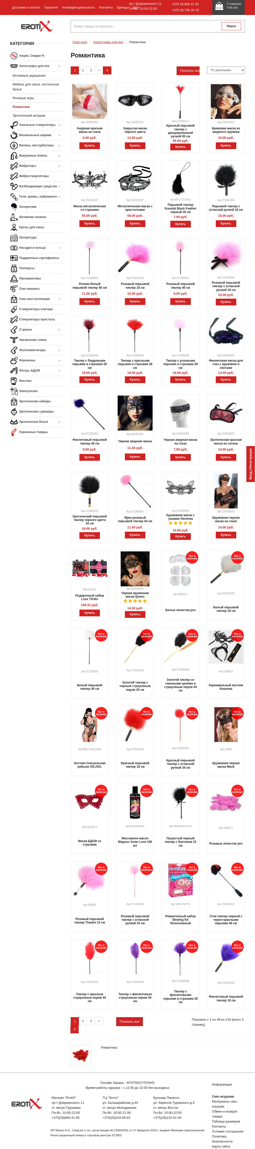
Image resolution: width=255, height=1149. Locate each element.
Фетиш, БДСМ (36, 371)
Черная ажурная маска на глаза (180, 441)
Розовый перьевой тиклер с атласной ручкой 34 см (135, 920)
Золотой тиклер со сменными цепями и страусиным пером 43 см (180, 685)
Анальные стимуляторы (36, 125)
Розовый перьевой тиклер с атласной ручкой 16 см (226, 286)
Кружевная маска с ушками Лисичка (180, 516)
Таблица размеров (226, 1121)
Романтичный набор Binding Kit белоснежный (180, 920)
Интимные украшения (29, 75)
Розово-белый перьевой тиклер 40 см (89, 285)
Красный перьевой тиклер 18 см (135, 764)
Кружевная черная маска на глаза (226, 519)
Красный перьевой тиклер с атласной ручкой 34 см (180, 764)
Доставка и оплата (26, 7)
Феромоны (36, 361)
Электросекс (24, 391)
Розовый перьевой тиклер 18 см (135, 285)
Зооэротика (23, 207)
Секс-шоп (80, 42)
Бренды (123, 7)
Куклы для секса (27, 227)
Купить (89, 145)
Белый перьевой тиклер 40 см (89, 687)
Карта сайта (221, 1146)
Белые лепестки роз (180, 610)
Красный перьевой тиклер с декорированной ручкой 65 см (180, 131)
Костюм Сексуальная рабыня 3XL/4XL (89, 764)
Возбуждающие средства (36, 187)
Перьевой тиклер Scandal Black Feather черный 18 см (181, 208)
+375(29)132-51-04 (167, 1118)
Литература (23, 237)
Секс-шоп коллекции (36, 299)
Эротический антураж (29, 115)
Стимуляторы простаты (32, 319)
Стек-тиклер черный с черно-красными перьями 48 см (226, 920)
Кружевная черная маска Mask (226, 764)
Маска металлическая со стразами (89, 208)
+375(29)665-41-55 (66, 1118)
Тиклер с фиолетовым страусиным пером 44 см (135, 997)
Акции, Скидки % (27, 56)
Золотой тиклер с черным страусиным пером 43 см (135, 686)
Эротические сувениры (32, 412)
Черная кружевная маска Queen (135, 594)
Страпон (36, 330)
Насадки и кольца (36, 248)
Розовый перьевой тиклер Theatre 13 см (89, 920)
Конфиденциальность (78, 7)
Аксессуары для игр (36, 66)
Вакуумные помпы (36, 156)
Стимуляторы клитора (31, 309)
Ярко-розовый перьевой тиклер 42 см (135, 519)
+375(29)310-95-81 (116, 1118)
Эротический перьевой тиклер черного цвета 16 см (89, 520)
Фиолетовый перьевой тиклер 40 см (89, 441)
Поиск (231, 26)
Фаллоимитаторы (36, 350)
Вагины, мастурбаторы (36, 146)
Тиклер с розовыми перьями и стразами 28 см (180, 364)
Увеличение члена (28, 340)
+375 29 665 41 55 (185, 4)
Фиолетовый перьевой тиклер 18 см (226, 998)
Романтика (21, 107)
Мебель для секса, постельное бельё (36, 86)
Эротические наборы (30, 401)
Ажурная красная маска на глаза (89, 130)
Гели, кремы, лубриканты (36, 197)
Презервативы (25, 278)
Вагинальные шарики (36, 135)
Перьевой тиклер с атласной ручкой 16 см (226, 208)
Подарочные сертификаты (34, 258)
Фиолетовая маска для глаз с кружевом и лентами (226, 364)
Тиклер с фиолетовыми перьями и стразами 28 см (180, 997)
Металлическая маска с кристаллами (135, 208)
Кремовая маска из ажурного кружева (226, 130)
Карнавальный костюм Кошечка (226, 687)
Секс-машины (25, 289)
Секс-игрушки (223, 1096)
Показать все (189, 70)
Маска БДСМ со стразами (89, 842)
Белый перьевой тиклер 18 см (226, 609)
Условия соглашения (228, 1131)
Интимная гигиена (28, 217)
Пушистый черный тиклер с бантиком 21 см (180, 842)
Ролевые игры (23, 98)
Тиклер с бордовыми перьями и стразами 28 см (89, 364)
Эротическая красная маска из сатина (226, 441)
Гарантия (51, 7)
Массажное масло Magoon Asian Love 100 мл (135, 842)
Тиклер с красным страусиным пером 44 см (89, 997)
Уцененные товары (29, 432)
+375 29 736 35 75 (185, 10)
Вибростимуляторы (29, 176)
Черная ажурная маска (135, 441)
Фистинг (21, 381)
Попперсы (22, 268)
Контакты (106, 7)
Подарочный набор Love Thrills (89, 597)
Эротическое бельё (36, 422)
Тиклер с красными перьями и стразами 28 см (135, 364)
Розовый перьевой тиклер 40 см (180, 285)
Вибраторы (36, 166)
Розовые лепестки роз (226, 843)
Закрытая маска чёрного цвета (135, 130)
